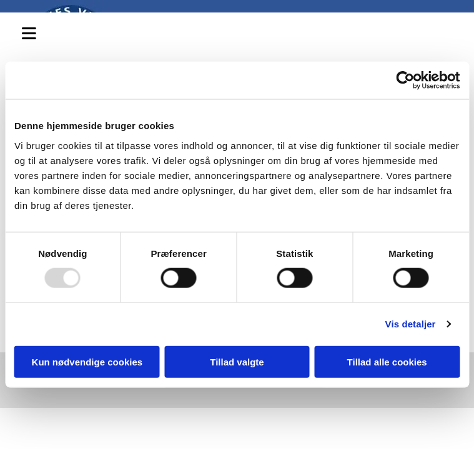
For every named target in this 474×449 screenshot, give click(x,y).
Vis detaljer (410, 324)
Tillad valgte (237, 361)
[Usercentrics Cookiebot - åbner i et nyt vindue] (405, 80)
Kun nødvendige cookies (87, 361)
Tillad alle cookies (387, 361)
